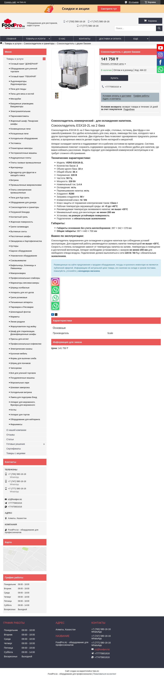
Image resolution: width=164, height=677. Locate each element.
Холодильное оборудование (24, 138)
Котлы (13, 410)
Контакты (84, 39)
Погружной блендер (20, 212)
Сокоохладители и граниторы (39, 43)
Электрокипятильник (20, 111)
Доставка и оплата (110, 39)
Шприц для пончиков (20, 363)
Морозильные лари (19, 382)
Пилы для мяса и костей (22, 94)
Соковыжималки (18, 260)
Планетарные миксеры (21, 148)
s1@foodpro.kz (15, 499)
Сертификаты (13, 448)
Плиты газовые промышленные (25, 162)
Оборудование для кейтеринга (25, 419)
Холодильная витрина (21, 392)
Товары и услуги (35, 39)
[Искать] (159, 28)
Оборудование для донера (23, 202)
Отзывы (10, 434)
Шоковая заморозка (20, 387)
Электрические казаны (21, 349)
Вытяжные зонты (18, 231)
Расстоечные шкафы (20, 236)
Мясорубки (15, 99)
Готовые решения (15, 444)
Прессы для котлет (19, 339)
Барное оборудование (21, 251)
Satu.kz (95, 671)
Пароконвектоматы (19, 116)
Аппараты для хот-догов (22, 292)
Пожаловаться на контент (104, 674)
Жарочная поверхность (21, 222)
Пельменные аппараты (21, 302)
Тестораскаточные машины (23, 153)
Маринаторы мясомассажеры (24, 283)
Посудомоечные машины (22, 378)
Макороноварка (18, 273)
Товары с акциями (15, 453)
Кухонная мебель (18, 353)
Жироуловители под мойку (23, 326)
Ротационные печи (19, 133)
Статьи (10, 439)
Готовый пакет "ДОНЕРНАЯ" (24, 64)
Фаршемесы (16, 424)
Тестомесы (15, 143)
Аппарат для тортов (19, 414)
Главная (11, 39)
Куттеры (14, 246)
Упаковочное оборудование (23, 255)
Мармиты (15, 316)
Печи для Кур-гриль (19, 197)
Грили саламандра (19, 226)
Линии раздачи (17, 321)
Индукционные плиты (20, 158)
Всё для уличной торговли (23, 373)
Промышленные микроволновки (25, 185)
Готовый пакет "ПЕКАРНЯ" (23, 76)
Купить (114, 78)
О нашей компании (16, 430)
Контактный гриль (19, 217)
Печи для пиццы (18, 89)
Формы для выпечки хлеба (23, 358)
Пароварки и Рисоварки (21, 307)
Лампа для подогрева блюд (23, 397)
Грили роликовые (18, 297)
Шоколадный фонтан (20, 312)
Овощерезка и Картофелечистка (26, 241)
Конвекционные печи (20, 129)
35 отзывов (134, 2)
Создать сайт (10, 2)
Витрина (14, 180)
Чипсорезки (16, 368)
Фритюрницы (16, 167)
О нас (62, 39)
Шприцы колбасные (19, 287)
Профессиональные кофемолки (25, 344)
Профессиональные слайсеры (25, 278)
